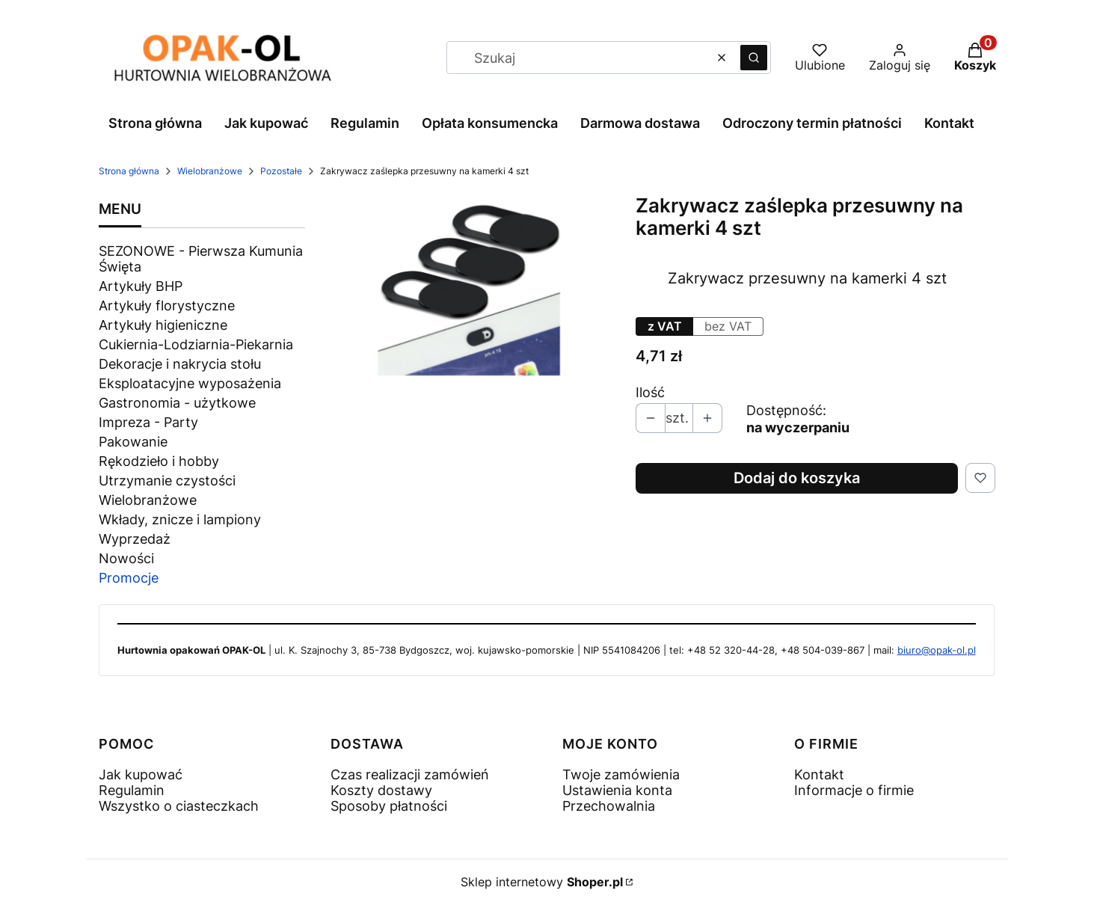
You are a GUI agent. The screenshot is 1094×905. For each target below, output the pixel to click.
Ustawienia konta (617, 790)
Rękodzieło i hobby (159, 461)
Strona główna (129, 171)
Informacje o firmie (854, 790)
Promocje (129, 578)
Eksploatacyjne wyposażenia (190, 383)
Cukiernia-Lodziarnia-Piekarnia (196, 344)
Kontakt (819, 774)
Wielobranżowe (209, 171)
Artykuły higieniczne (163, 325)
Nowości (126, 558)
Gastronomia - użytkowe (177, 403)
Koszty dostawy (381, 790)
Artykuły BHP (140, 286)
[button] (753, 57)
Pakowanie (133, 442)
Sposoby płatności (389, 806)
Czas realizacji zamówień (410, 774)
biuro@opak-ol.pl (936, 650)
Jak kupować (140, 774)
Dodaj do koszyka (797, 478)
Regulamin (132, 790)
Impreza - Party (148, 422)
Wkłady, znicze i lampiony (180, 519)
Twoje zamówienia (621, 774)
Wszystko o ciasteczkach (179, 806)
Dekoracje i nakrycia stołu (180, 364)
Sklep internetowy (542, 881)
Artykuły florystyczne (167, 305)
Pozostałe (281, 171)
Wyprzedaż (134, 539)
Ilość (650, 392)
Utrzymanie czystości (167, 480)
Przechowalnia (608, 806)
